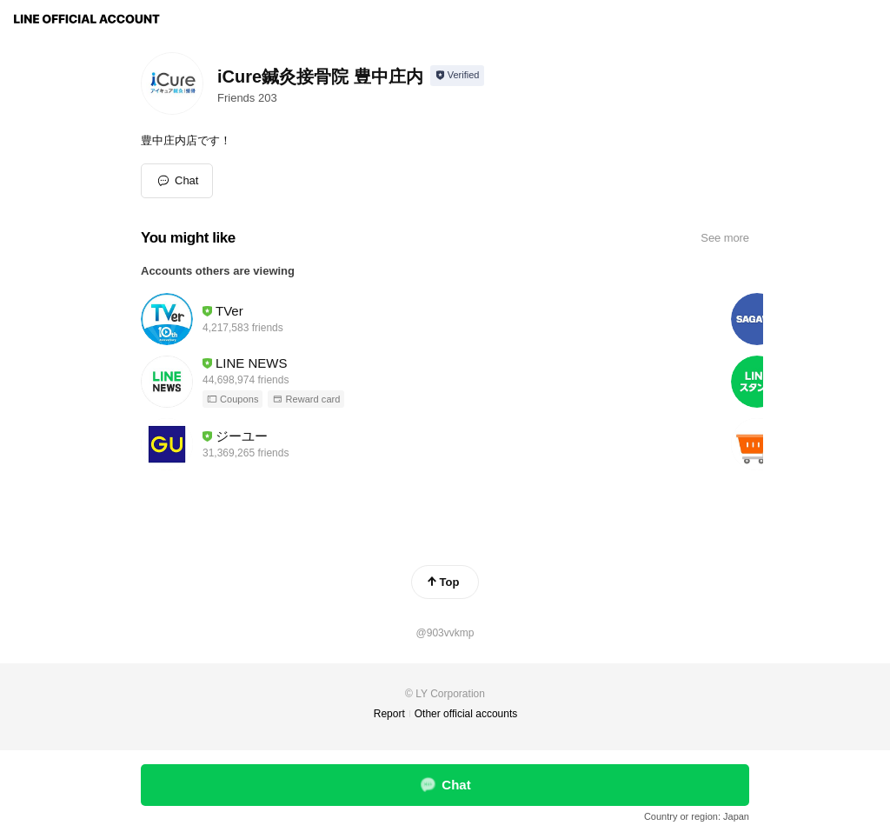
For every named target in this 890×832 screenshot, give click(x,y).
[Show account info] (457, 75)
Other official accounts (466, 714)
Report (389, 714)
